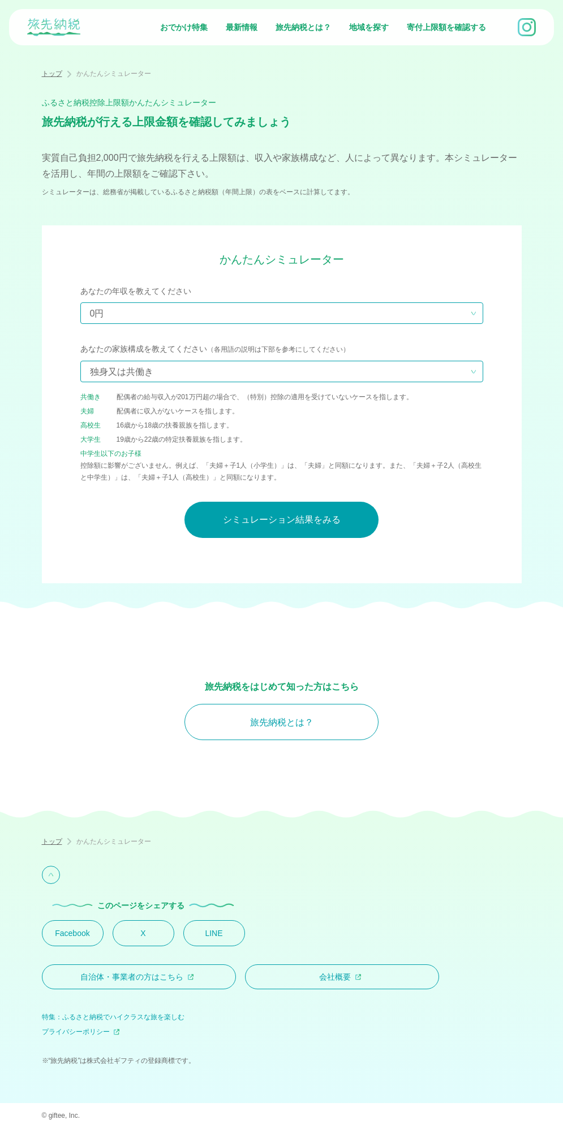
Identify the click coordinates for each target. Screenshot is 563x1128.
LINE (213, 933)
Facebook (72, 933)
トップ (52, 74)
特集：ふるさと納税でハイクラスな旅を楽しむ (113, 1017)
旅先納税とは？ (303, 27)
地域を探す (369, 27)
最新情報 (241, 27)
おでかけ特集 (184, 27)
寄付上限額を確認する (446, 27)
